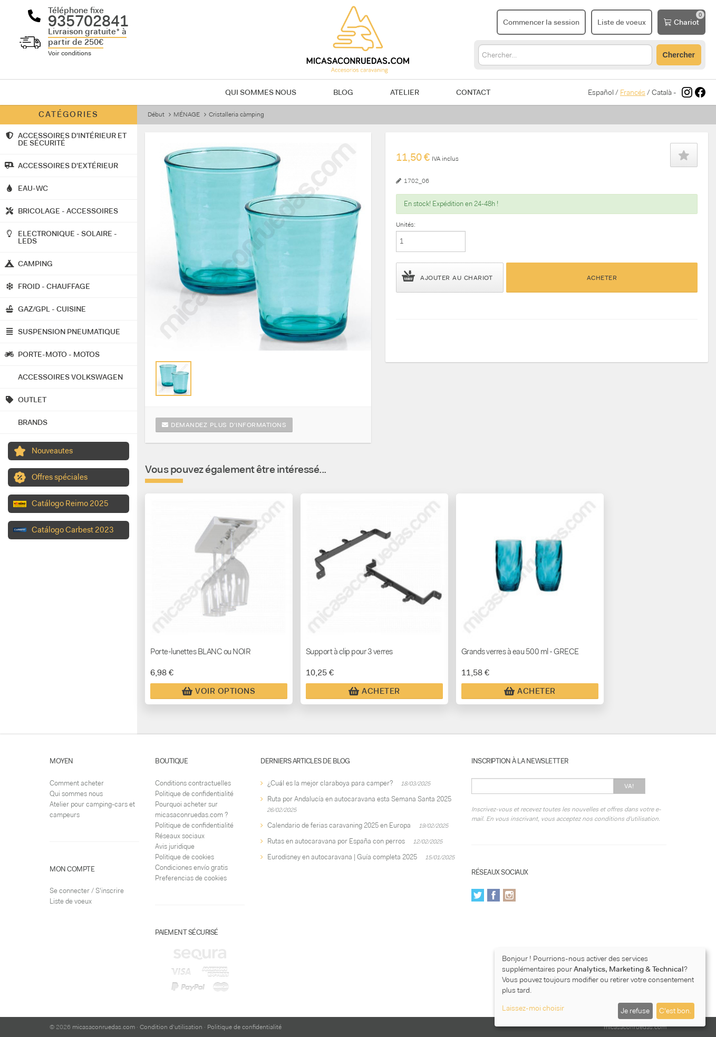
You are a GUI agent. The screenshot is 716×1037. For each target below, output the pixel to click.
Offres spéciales (60, 477)
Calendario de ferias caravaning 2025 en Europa (339, 825)
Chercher (679, 55)
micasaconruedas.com (103, 1027)
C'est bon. (675, 1010)
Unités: (405, 224)
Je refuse (635, 1010)
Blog (343, 92)
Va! (629, 786)
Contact (473, 92)
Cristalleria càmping (236, 114)
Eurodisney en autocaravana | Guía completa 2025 (342, 856)
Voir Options (218, 691)
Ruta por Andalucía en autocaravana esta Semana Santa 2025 (359, 798)
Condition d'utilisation (171, 1027)
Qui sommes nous (260, 92)
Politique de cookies (184, 856)
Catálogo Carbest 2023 (73, 530)
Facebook (493, 895)
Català (662, 92)
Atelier (404, 92)
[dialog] (600, 987)
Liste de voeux (71, 901)
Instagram (509, 895)
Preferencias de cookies (191, 878)
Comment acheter (77, 783)
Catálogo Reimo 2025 (70, 503)
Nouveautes (52, 450)
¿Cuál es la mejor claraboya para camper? (330, 783)
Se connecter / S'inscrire (87, 890)
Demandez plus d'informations (224, 425)
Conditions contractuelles (193, 783)
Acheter (602, 278)
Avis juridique (175, 846)
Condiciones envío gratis (191, 867)
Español (601, 92)
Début (156, 114)
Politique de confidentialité (194, 793)
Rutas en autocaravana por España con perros (336, 841)
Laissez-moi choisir (533, 1008)
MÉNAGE (186, 114)
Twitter (477, 895)
